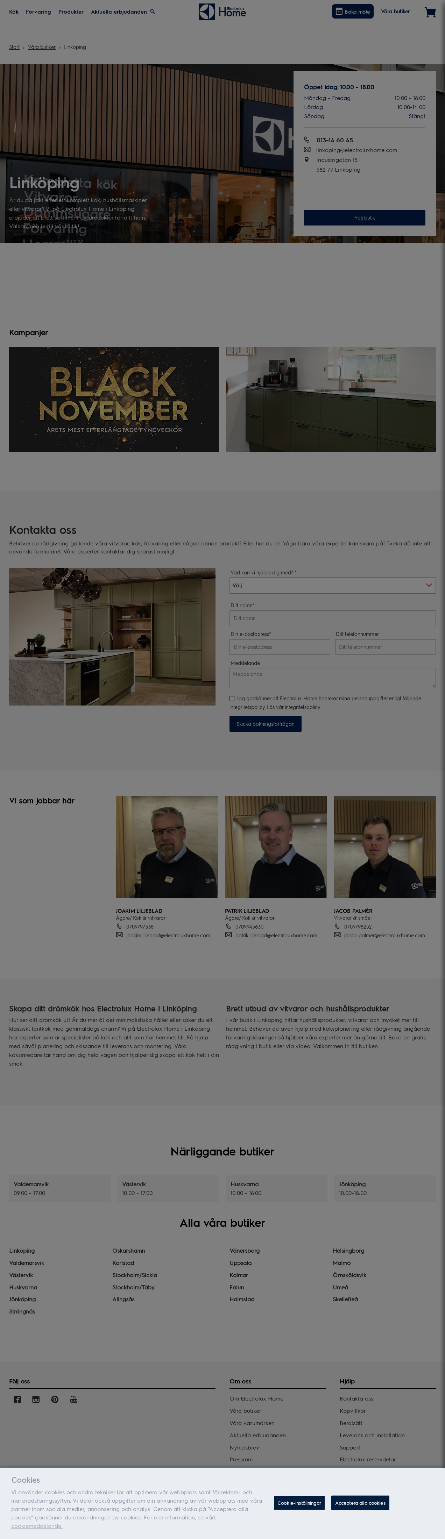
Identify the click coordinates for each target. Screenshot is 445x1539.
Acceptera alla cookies (360, 1503)
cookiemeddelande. (37, 1525)
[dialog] (222, 1503)
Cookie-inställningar (299, 1503)
